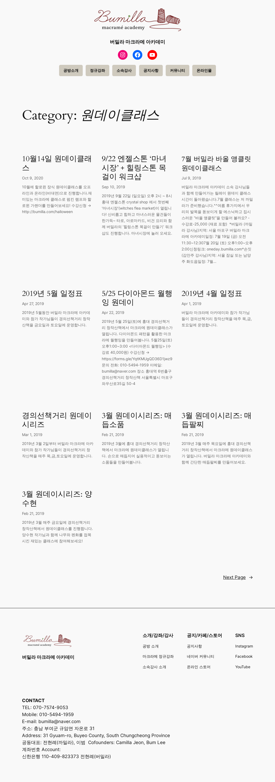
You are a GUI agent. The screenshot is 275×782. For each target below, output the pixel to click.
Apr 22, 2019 (113, 312)
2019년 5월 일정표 (52, 293)
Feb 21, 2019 (113, 434)
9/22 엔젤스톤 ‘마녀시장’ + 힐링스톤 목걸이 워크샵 (134, 167)
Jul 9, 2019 (191, 178)
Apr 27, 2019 (33, 303)
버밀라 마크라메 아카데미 (137, 42)
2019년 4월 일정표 (212, 293)
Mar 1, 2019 (32, 434)
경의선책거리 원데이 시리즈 (57, 420)
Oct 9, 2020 (32, 178)
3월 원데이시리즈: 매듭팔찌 (217, 420)
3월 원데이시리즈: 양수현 (57, 499)
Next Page (238, 577)
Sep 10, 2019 (113, 187)
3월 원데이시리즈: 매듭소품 (137, 420)
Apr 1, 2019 (191, 303)
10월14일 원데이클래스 (57, 163)
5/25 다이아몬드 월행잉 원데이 (137, 298)
